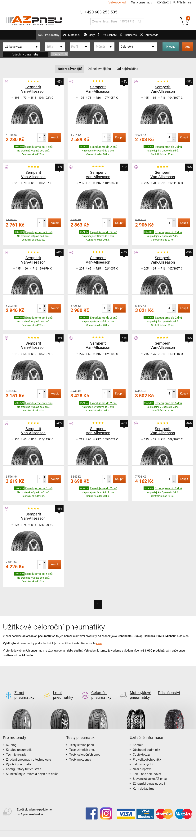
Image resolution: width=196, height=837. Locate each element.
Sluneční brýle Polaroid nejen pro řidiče (32, 767)
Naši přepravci (142, 763)
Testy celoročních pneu (84, 748)
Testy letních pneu (81, 738)
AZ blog (11, 738)
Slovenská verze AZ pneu (150, 772)
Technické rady (16, 748)
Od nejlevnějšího (99, 69)
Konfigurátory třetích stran (23, 763)
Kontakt (162, 2)
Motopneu (56, 36)
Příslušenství (111, 35)
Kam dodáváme (143, 782)
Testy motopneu (80, 753)
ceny (99, 643)
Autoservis (167, 36)
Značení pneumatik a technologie (28, 753)
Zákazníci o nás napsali (149, 777)
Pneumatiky (24, 36)
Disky (82, 36)
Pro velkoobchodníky (147, 753)
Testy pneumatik (140, 2)
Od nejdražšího (129, 69)
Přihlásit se (181, 3)
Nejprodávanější (68, 69)
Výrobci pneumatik (18, 758)
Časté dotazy (141, 748)
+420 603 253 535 (101, 12)
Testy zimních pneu (82, 743)
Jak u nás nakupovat (147, 767)
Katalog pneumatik (19, 743)
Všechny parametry (25, 54)
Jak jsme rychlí (143, 758)
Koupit (55, 137)
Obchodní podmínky (146, 743)
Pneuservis (138, 36)
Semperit (59, 54)
